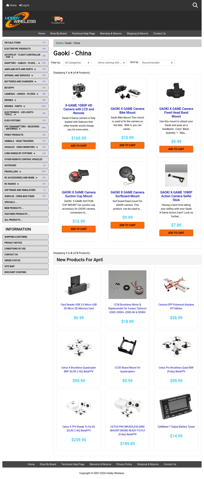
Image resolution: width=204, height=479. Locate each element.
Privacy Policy (124, 464)
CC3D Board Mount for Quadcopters (127, 369)
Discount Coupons (15, 272)
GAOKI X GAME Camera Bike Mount (127, 110)
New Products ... (14, 208)
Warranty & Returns (111, 33)
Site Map (9, 266)
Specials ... (10, 202)
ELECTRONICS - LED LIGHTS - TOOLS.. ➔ (25, 113)
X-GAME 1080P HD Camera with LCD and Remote (78, 109)
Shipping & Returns (137, 33)
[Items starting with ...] (111, 63)
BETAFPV (25, 87)
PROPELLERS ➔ (25, 171)
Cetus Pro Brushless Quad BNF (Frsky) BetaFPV (176, 369)
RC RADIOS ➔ (25, 184)
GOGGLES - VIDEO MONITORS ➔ (25, 147)
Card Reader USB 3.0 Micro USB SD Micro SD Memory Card (79, 306)
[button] (195, 5)
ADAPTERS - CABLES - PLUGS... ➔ (25, 63)
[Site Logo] (35, 19)
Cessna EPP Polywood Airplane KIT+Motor (176, 306)
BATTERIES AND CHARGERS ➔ (25, 81)
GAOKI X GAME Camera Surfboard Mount (127, 194)
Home (11, 5)
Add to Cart (79, 145)
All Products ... (13, 220)
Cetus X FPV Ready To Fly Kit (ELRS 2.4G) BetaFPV (78, 428)
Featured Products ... (17, 214)
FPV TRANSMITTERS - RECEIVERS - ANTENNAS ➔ (25, 127)
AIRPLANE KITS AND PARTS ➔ (25, 69)
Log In (24, 5)
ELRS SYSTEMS (25, 120)
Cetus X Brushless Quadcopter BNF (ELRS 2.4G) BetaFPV (79, 369)
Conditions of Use (15, 248)
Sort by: (134, 62)
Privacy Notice (13, 242)
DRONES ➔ (25, 100)
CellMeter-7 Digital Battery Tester (176, 426)
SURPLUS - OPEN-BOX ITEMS (25, 196)
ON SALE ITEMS (25, 42)
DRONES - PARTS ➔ (25, 106)
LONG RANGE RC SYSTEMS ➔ (25, 153)
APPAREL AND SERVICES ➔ (25, 75)
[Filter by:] (77, 63)
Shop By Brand (58, 33)
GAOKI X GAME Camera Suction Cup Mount (79, 194)
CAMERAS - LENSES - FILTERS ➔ (25, 94)
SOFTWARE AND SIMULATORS (25, 190)
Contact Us (159, 33)
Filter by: (56, 62)
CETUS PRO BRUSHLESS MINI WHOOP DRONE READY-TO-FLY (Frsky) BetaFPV (127, 430)
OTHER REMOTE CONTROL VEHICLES (23, 159)
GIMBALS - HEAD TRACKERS (25, 141)
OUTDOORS (25, 165)
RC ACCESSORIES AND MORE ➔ (25, 177)
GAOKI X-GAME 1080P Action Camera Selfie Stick (176, 196)
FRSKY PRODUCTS (25, 135)
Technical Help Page (83, 33)
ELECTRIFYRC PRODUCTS (25, 48)
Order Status (12, 260)
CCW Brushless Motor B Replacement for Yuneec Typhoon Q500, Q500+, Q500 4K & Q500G (128, 308)
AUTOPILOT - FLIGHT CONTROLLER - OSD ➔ (25, 55)
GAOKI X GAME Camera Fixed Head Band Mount (176, 112)
